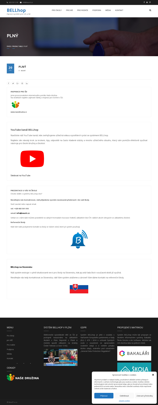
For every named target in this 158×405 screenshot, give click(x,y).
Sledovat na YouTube (20, 175)
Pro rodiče (82, 10)
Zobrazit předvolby (145, 395)
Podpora (96, 10)
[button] (153, 375)
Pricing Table (17, 46)
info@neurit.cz (28, 2)
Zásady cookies (124, 401)
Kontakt (119, 10)
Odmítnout (124, 395)
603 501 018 (13, 2)
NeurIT (23, 71)
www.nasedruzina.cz (19, 112)
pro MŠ (69, 10)
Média (108, 10)
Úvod (9, 46)
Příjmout (104, 395)
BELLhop (16, 10)
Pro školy (57, 10)
